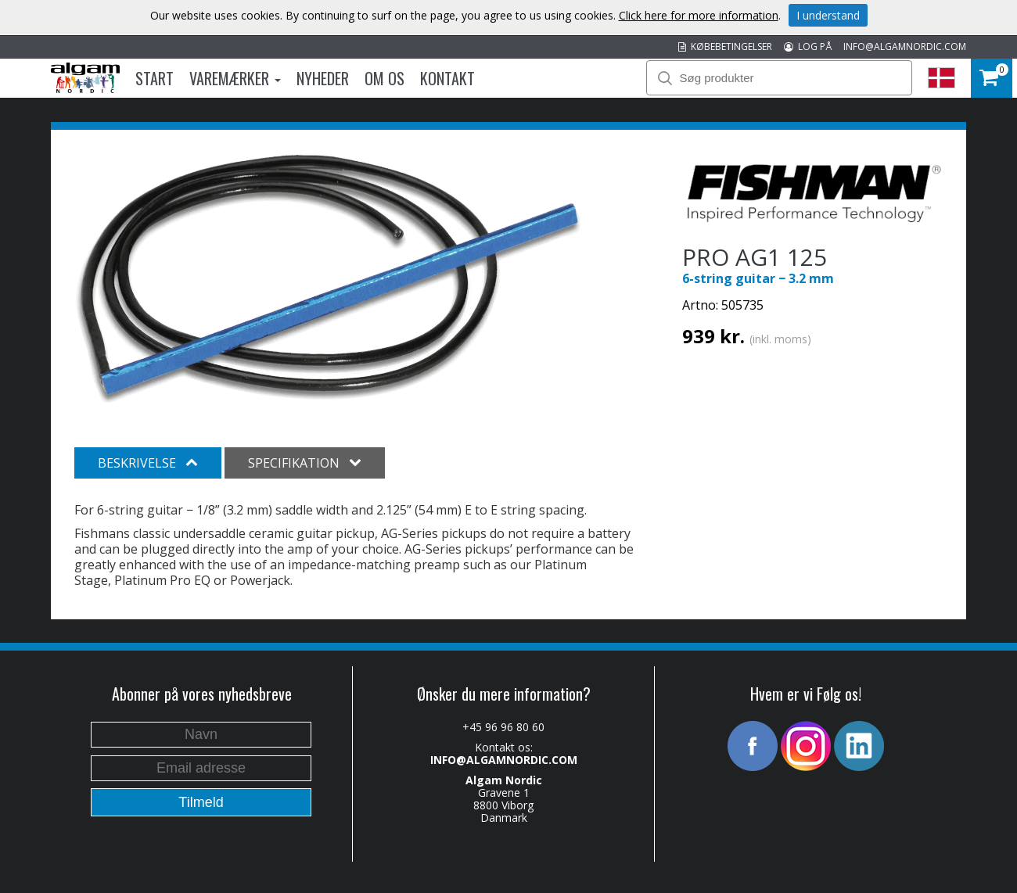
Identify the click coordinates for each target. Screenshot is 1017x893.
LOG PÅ (808, 46)
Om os (384, 78)
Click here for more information (698, 15)
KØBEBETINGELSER (725, 46)
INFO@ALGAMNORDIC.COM (904, 46)
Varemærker (235, 78)
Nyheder (322, 78)
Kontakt (447, 78)
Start (154, 78)
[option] (328, 278)
